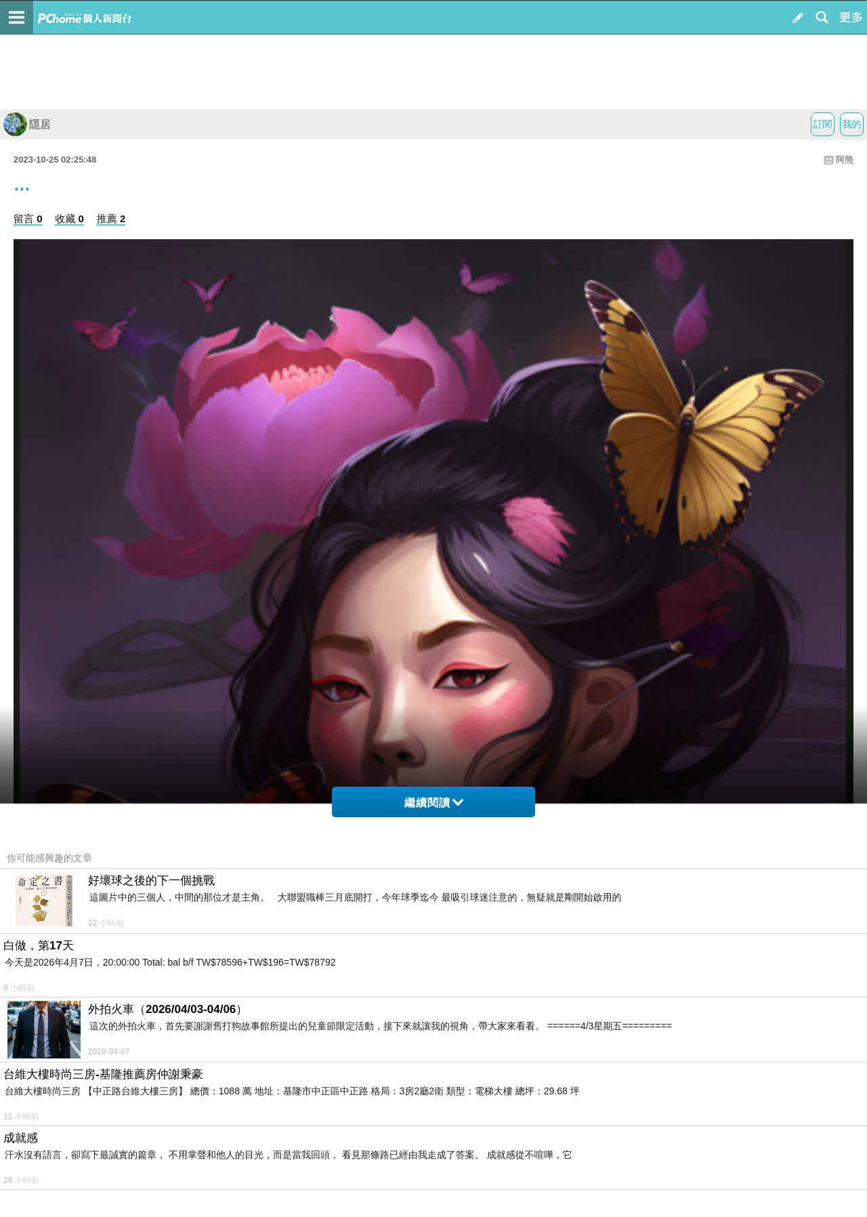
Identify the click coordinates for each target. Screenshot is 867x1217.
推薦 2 (111, 218)
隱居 (27, 124)
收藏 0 (69, 218)
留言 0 (28, 218)
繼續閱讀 (433, 802)
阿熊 (844, 159)
